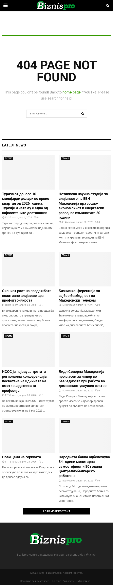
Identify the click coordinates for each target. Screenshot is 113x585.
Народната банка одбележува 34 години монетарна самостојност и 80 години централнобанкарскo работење (84, 466)
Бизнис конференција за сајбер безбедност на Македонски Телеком (79, 295)
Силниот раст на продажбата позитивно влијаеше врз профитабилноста (27, 295)
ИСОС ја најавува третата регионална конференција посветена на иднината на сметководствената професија (24, 381)
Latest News (14, 145)
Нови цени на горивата (21, 457)
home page (71, 92)
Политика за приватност (34, 581)
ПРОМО (8, 158)
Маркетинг (84, 581)
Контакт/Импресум (63, 581)
